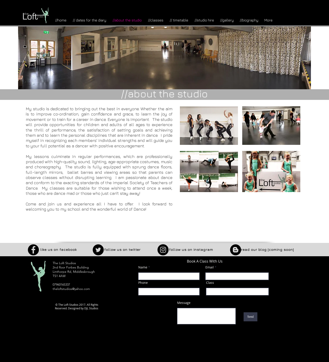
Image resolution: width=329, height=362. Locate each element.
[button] (267, 249)
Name (142, 267)
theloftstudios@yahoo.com (71, 289)
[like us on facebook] (58, 249)
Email (209, 267)
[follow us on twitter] (122, 249)
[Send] (250, 316)
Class (210, 282)
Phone (143, 282)
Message (183, 302)
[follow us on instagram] (191, 249)
